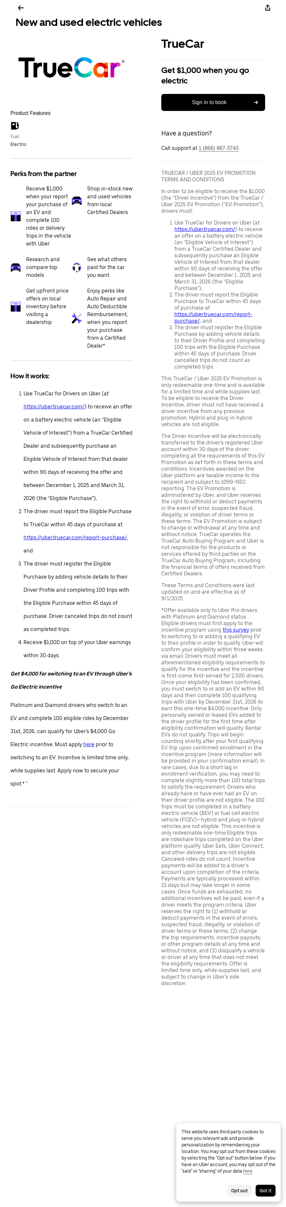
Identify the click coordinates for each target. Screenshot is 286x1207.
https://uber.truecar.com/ (54, 407)
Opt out (239, 1190)
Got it (266, 1190)
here (88, 744)
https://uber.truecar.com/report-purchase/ (75, 537)
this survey (236, 630)
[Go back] (21, 8)
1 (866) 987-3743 (219, 148)
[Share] (268, 8)
